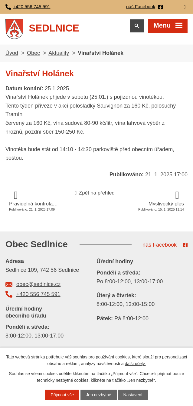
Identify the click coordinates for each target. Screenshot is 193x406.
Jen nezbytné (98, 394)
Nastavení (132, 394)
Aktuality (58, 53)
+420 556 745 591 (38, 294)
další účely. (135, 363)
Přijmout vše (62, 394)
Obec (33, 53)
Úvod (11, 53)
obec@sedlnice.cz (38, 284)
